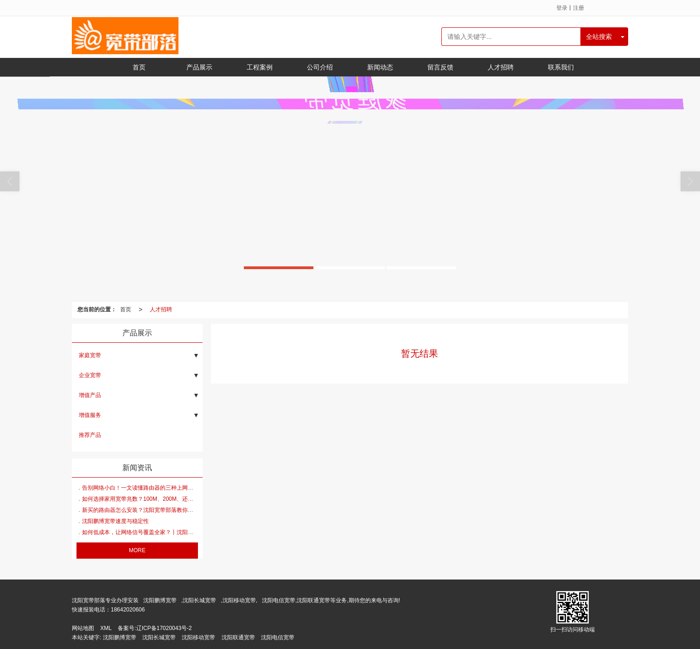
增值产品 (90, 395)
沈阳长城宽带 (199, 600)
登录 (561, 8)
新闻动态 (380, 67)
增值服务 (90, 415)
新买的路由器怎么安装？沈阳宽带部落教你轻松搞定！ (149, 510)
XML (106, 628)
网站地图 (83, 628)
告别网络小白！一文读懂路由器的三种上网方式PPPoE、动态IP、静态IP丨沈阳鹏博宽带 (190, 488)
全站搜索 (599, 36)
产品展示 (199, 67)
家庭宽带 (90, 355)
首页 (139, 67)
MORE (137, 550)
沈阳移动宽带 (198, 637)
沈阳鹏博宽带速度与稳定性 (115, 521)
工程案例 (260, 67)
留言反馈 (440, 67)
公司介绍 (320, 67)
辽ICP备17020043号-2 (164, 628)
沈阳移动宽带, (240, 600)
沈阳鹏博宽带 (160, 600)
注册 (578, 8)
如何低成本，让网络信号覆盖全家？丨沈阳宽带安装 (146, 532)
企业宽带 (90, 375)
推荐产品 (90, 435)
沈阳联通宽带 (238, 637)
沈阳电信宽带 (277, 637)
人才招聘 (501, 67)
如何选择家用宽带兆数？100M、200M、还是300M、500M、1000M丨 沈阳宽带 (180, 499)
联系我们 (561, 67)
